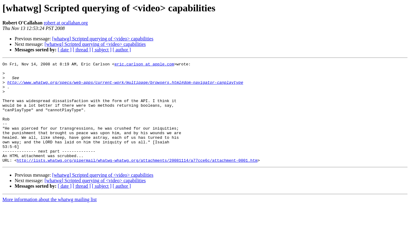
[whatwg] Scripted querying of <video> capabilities (102, 38)
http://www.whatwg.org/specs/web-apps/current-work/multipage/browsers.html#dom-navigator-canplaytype (125, 87)
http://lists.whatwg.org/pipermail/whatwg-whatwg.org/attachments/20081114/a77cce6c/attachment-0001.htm (137, 180)
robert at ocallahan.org (66, 22)
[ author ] (122, 49)
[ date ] (64, 49)
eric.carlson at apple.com (144, 65)
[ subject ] (102, 49)
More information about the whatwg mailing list (49, 219)
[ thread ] (82, 49)
